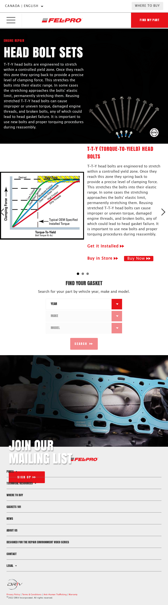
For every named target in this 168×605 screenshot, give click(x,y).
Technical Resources (22, 483)
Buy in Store (99, 259)
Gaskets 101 (14, 506)
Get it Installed (103, 246)
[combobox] (78, 304)
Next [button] (163, 212)
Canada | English (21, 6)
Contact (12, 554)
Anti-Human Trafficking (55, 595)
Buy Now (136, 259)
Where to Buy (147, 5)
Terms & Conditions (32, 595)
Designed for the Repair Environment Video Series (38, 542)
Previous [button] (5, 212)
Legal (12, 565)
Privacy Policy (13, 595)
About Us (12, 530)
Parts (12, 471)
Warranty (73, 595)
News (10, 518)
